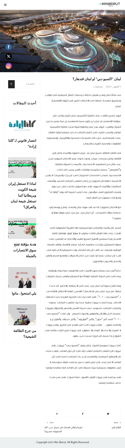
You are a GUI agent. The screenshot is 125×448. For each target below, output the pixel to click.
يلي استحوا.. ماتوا (24, 293)
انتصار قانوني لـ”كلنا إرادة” (22, 143)
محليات (98, 87)
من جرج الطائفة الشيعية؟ (24, 334)
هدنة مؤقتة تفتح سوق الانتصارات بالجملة (24, 250)
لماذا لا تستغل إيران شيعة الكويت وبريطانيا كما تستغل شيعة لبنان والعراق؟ (22, 195)
